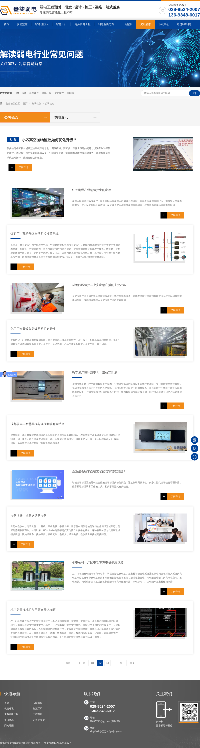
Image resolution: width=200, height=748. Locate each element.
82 (100, 663)
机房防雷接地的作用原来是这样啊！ (34, 610)
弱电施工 (71, 93)
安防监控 (22, 24)
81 (92, 663)
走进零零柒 (39, 720)
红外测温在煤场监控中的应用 (91, 190)
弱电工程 (46, 93)
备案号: (48, 743)
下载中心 (163, 24)
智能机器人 (41, 24)
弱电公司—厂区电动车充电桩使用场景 (97, 562)
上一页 (81, 663)
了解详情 (23, 167)
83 (107, 663)
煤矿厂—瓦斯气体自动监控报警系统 (34, 233)
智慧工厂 (61, 24)
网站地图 (9, 725)
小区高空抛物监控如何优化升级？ (49, 140)
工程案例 (127, 24)
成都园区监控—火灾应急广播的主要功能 (99, 285)
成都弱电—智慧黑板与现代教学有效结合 (37, 424)
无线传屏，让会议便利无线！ (30, 515)
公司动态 (49, 103)
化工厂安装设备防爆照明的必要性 (33, 328)
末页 (132, 663)
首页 (6, 24)
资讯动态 (145, 24)
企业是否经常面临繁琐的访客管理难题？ (99, 471)
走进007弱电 (184, 24)
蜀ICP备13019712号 (62, 743)
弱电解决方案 (106, 24)
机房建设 (34, 93)
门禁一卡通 (20, 93)
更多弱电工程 (82, 24)
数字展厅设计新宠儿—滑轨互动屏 (94, 372)
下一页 (118, 663)
